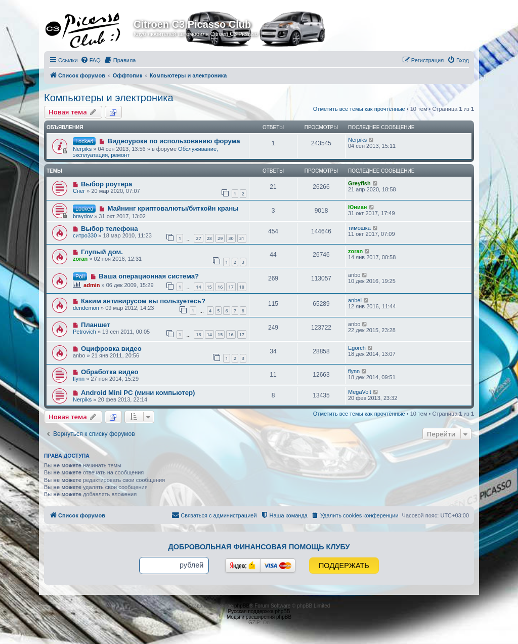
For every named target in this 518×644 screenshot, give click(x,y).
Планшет (95, 325)
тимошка (359, 228)
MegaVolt (359, 392)
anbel (355, 300)
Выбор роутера (106, 184)
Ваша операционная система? (149, 276)
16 (220, 287)
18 (241, 287)
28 (209, 238)
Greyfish (359, 183)
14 (198, 287)
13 (198, 334)
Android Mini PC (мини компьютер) (138, 392)
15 (209, 287)
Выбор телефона (109, 228)
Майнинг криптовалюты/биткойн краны (172, 208)
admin (91, 285)
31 (241, 238)
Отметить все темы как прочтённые (359, 109)
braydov (83, 216)
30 (230, 238)
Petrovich (84, 332)
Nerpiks (82, 149)
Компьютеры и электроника (109, 97)
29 (220, 238)
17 (230, 287)
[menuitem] (90, 60)
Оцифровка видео (111, 348)
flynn (78, 379)
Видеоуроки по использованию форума (173, 141)
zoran (80, 259)
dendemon (86, 308)
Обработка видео (110, 372)
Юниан (357, 207)
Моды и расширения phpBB (259, 617)
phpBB (241, 606)
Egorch (357, 348)
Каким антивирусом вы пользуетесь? (143, 301)
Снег (79, 191)
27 (198, 238)
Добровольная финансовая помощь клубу (259, 547)
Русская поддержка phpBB (259, 611)
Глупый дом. (102, 252)
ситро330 (85, 235)
